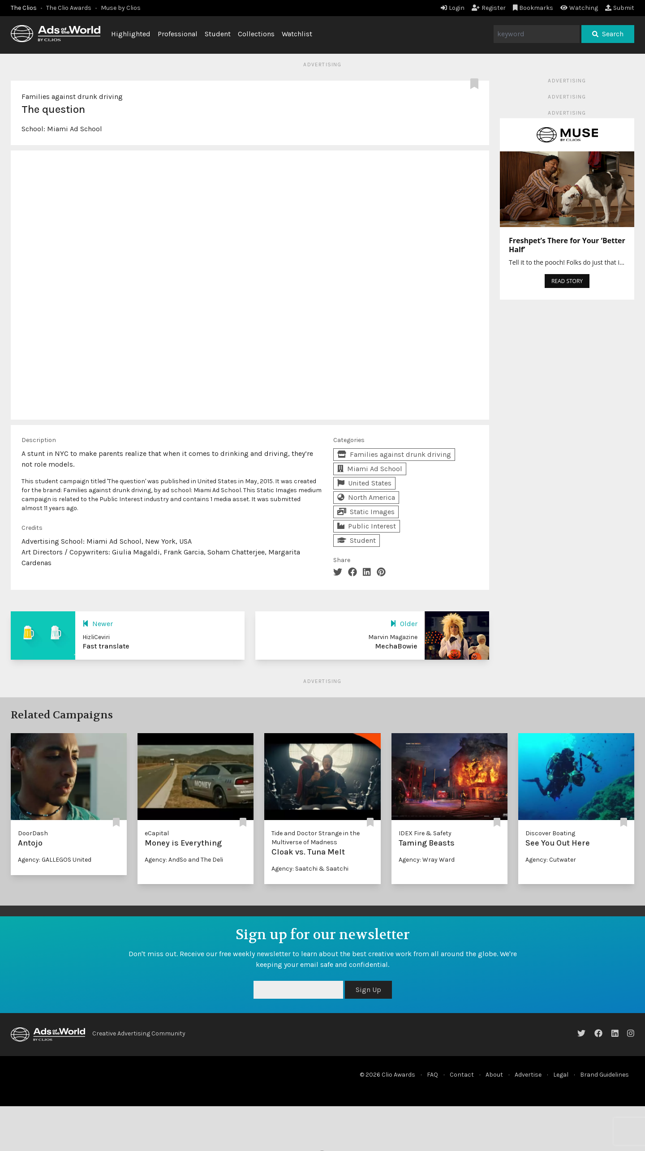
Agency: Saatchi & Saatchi (309, 868)
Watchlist (297, 34)
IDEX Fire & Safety (425, 833)
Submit (619, 8)
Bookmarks (533, 8)
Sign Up (368, 989)
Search (608, 34)
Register (489, 8)
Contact (462, 1074)
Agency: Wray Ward (427, 859)
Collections (256, 34)
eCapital (157, 833)
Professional (178, 34)
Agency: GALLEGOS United (54, 859)
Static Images (366, 511)
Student (218, 34)
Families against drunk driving (72, 96)
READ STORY (567, 281)
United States (364, 483)
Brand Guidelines (604, 1074)
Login (452, 8)
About (494, 1074)
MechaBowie (396, 646)
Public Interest (366, 526)
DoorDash (33, 833)
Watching (579, 8)
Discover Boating (550, 833)
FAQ (432, 1074)
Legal (560, 1074)
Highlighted (130, 34)
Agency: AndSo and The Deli (184, 859)
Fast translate (105, 646)
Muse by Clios (121, 8)
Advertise (528, 1074)
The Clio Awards (68, 8)
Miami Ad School (74, 129)
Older (403, 623)
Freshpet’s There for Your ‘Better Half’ (567, 245)
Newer (97, 623)
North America (366, 497)
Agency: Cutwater (550, 859)
